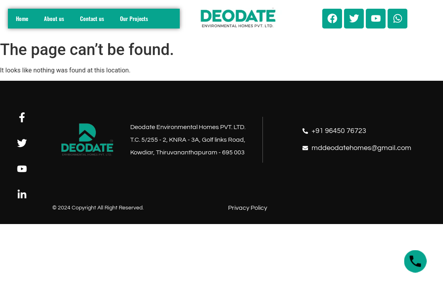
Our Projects (134, 18)
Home (22, 18)
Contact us (92, 18)
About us (54, 18)
